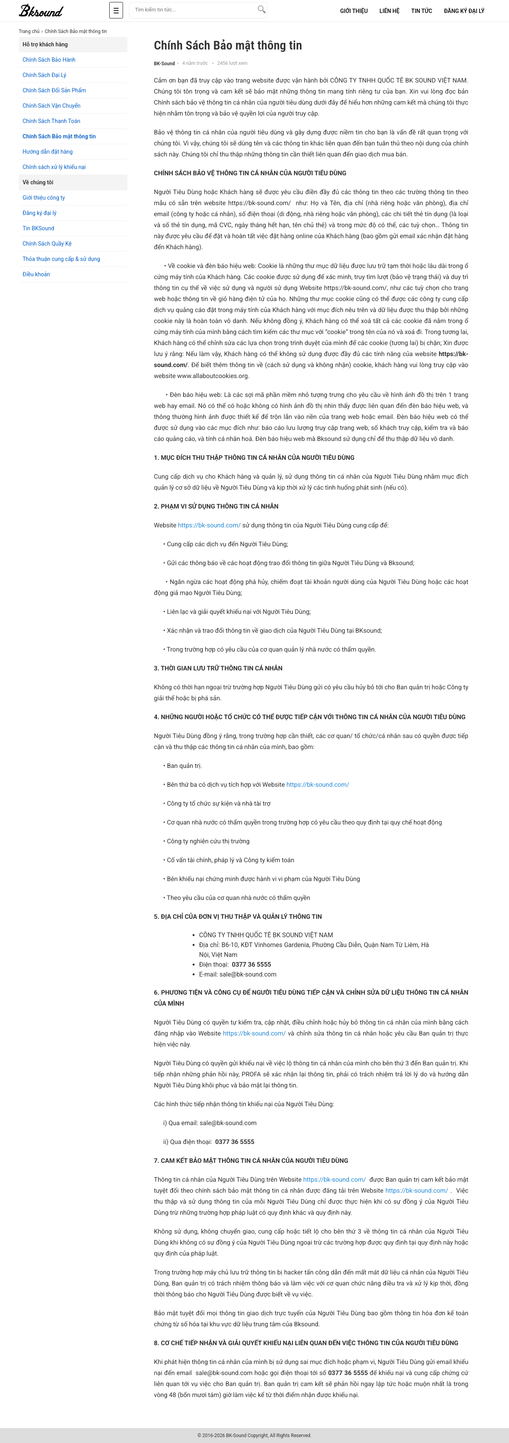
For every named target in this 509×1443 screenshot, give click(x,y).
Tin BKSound (38, 228)
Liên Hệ (390, 11)
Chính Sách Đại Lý (44, 75)
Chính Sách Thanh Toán (52, 121)
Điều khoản (36, 274)
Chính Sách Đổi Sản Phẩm (54, 90)
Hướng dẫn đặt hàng (48, 152)
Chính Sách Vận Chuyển (52, 106)
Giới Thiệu (354, 11)
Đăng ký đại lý (40, 213)
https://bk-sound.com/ (209, 525)
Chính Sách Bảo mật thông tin (59, 136)
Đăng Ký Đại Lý (464, 11)
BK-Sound (164, 63)
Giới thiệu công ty (44, 198)
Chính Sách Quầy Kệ (47, 243)
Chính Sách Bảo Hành (49, 60)
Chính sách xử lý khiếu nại (54, 167)
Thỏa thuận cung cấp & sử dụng (61, 259)
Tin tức (421, 11)
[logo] (50, 11)
